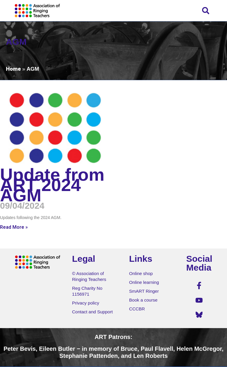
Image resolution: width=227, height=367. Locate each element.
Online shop (141, 273)
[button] (205, 10)
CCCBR (137, 308)
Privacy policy (85, 302)
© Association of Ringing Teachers (89, 276)
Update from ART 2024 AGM (52, 185)
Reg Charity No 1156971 (87, 291)
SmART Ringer (144, 291)
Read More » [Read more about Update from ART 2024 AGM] (14, 227)
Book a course (143, 299)
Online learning (144, 282)
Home (13, 69)
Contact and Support (92, 311)
